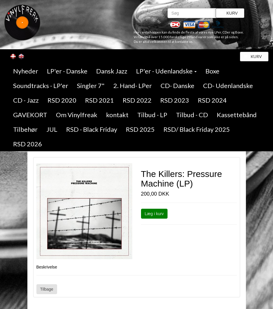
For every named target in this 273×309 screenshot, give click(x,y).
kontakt (117, 115)
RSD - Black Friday (91, 129)
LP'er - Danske (67, 71)
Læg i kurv (154, 213)
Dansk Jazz (111, 71)
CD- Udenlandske (228, 85)
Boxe (212, 71)
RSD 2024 (212, 100)
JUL (51, 129)
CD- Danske (177, 85)
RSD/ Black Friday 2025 (196, 129)
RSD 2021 (99, 100)
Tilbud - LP (152, 115)
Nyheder (25, 71)
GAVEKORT (30, 115)
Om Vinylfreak (76, 115)
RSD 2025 (140, 129)
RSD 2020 (61, 100)
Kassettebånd (237, 115)
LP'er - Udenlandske (166, 71)
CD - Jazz (26, 100)
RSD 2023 (174, 100)
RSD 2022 (137, 100)
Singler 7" (91, 85)
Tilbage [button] (46, 289)
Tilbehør (25, 129)
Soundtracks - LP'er (40, 85)
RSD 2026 (27, 144)
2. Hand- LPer (132, 85)
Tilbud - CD (192, 115)
